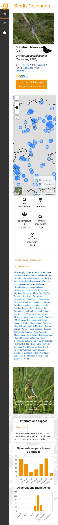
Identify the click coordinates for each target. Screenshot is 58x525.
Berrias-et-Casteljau (31, 278)
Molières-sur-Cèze (23, 320)
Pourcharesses (35, 329)
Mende (45, 314)
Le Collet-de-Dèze (35, 308)
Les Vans (18, 314)
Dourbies (30, 290)
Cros (31, 287)
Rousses (47, 329)
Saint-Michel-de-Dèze (32, 347)
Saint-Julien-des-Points (25, 344)
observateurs (22, 266)
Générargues (19, 299)
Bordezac (46, 278)
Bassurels (37, 275)
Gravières (27, 302)
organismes (36, 260)
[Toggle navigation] (6, 13)
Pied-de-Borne (20, 326)
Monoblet (36, 320)
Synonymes (21, 427)
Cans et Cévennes (42, 281)
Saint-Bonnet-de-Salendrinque (40, 335)
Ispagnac (37, 302)
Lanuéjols (26, 305)
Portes (24, 329)
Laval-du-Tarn (20, 308)
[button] (17, 108)
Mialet (26, 317)
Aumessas (38, 272)
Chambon (38, 284)
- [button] (17, 112)
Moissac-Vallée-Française (42, 317)
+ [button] (17, 104)
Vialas (26, 359)
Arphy (22, 272)
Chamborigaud (20, 287)
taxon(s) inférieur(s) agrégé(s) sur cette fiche (31, 84)
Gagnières (27, 296)
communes (21, 260)
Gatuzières (37, 296)
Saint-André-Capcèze (23, 332)
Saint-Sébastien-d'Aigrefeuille (37, 353)
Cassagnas (19, 284)
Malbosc (36, 314)
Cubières (38, 287)
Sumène (40, 356)
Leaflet (37, 194)
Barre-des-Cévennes (23, 275)
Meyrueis (18, 317)
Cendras (29, 284)
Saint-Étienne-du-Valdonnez (27, 338)
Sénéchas (18, 356)
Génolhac (31, 299)
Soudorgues (29, 356)
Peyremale (47, 323)
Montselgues (35, 323)
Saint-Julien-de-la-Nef (43, 341)
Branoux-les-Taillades (23, 281)
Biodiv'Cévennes (32, 6)
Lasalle (45, 305)
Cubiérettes (19, 290)
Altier (16, 272)
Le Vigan (27, 314)
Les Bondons (30, 311)
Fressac (17, 296)
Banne (47, 272)
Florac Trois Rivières (42, 293)
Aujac (29, 272)
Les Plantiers (43, 311)
